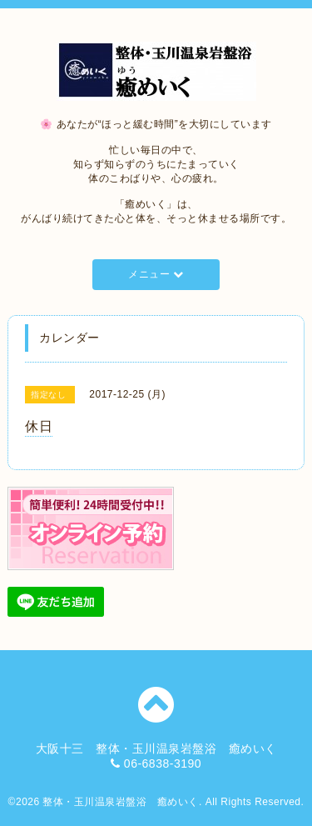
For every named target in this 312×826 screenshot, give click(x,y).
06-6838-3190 (162, 763)
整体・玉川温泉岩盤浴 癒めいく (120, 802)
